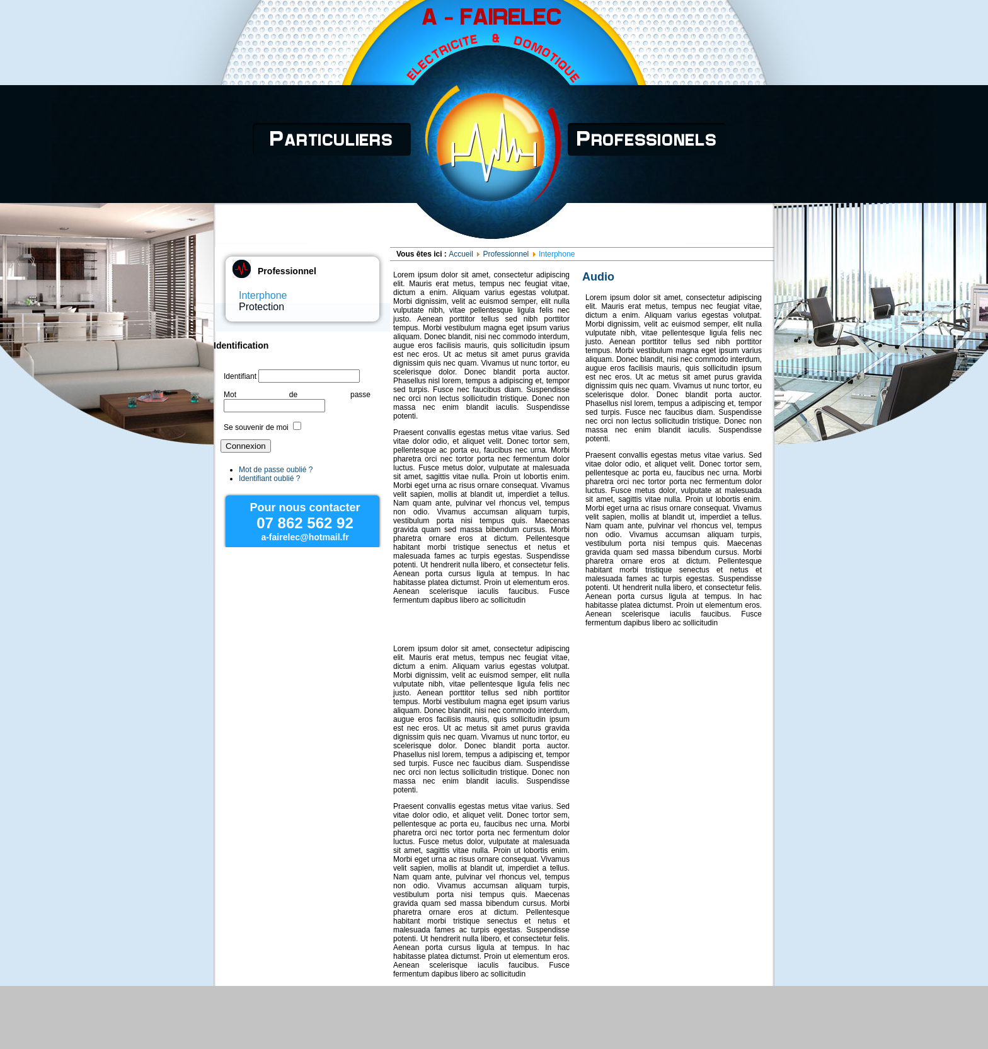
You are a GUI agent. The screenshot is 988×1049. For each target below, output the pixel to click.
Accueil (461, 254)
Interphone (263, 295)
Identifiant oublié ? (269, 478)
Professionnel (506, 254)
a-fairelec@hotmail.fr (304, 537)
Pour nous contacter (305, 507)
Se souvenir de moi (256, 427)
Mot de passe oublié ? (276, 469)
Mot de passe (297, 394)
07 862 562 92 (304, 522)
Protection (261, 306)
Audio (598, 276)
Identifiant (240, 376)
